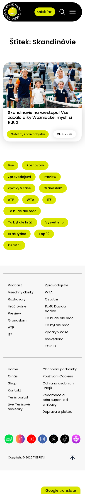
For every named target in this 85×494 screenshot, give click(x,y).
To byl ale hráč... (58, 325)
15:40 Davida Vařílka (55, 308)
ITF (10, 334)
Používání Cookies (58, 376)
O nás (13, 376)
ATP (11, 327)
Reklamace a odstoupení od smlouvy (55, 400)
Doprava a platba (57, 411)
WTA (49, 292)
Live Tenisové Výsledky (19, 406)
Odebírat (45, 12)
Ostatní (16, 134)
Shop (12, 383)
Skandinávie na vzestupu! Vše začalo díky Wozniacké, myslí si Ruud (40, 117)
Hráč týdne (17, 306)
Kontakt (14, 390)
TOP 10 (50, 346)
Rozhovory (16, 299)
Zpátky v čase (56, 332)
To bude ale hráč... (60, 318)
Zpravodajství (34, 134)
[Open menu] (72, 11)
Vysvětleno (54, 339)
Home (13, 369)
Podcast (15, 285)
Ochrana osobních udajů (58, 385)
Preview (14, 313)
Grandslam (17, 320)
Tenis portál (18, 397)
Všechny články (21, 292)
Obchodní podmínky (60, 369)
